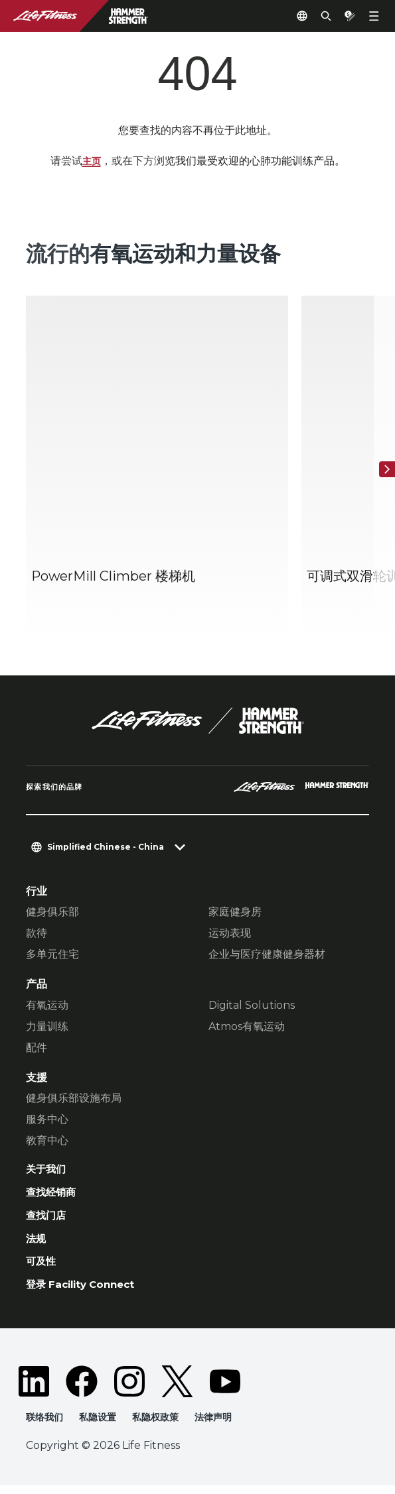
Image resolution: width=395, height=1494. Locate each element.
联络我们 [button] (46, 1426)
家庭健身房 (235, 912)
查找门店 (47, 1219)
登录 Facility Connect (85, 1291)
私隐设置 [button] (101, 1426)
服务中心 (47, 1120)
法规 (36, 1243)
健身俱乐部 (52, 912)
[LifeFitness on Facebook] (82, 1389)
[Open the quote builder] (344, 16)
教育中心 (47, 1141)
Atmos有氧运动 (246, 1027)
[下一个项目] (381, 470)
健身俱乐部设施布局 (73, 1098)
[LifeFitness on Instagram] (129, 1389)
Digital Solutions (251, 1006)
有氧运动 (47, 1006)
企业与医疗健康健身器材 (266, 954)
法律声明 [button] (223, 1426)
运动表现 (229, 933)
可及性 (42, 1268)
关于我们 (47, 1170)
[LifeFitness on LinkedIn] (34, 1389)
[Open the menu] (373, 16)
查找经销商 (52, 1195)
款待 (36, 933)
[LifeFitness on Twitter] (177, 1389)
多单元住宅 (52, 954)
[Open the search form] (315, 16)
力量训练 (47, 1027)
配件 (36, 1048)
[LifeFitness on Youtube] (225, 1389)
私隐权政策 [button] (162, 1426)
